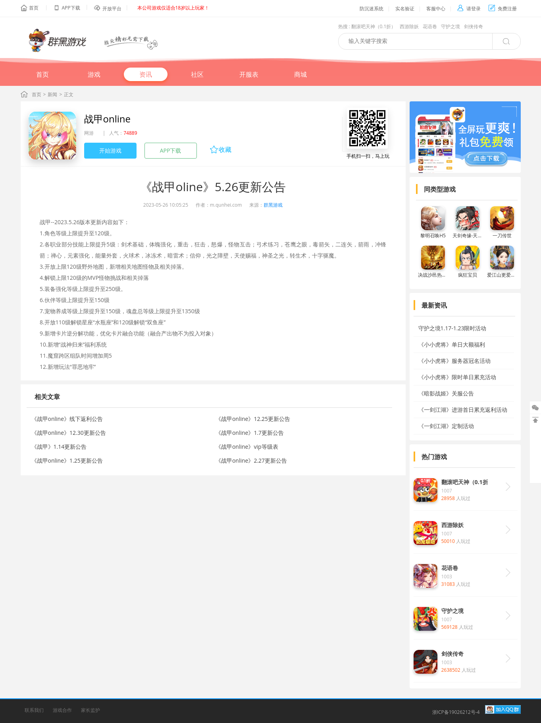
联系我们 (34, 710)
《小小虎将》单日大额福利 (451, 344)
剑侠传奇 (473, 26)
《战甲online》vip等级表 (247, 446)
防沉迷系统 (371, 8)
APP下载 (170, 150)
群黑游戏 (273, 205)
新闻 (52, 94)
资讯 (145, 74)
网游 (89, 133)
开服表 (248, 74)
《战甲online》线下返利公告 (67, 419)
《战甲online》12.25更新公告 (253, 419)
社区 (197, 74)
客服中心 (435, 8)
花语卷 (430, 26)
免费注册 (503, 8)
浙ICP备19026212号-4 (456, 712)
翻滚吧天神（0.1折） (373, 26)
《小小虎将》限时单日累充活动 (457, 377)
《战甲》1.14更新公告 (59, 446)
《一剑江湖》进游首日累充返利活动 (462, 409)
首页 (34, 7)
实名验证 (404, 8)
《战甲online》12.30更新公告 (68, 432)
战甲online (107, 118)
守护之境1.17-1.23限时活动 (452, 328)
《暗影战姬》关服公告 (446, 393)
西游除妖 (409, 26)
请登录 (469, 8)
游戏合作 (62, 710)
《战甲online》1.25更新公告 (67, 460)
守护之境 (450, 26)
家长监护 (90, 710)
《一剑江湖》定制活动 (446, 426)
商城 (300, 74)
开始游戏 (110, 150)
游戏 (94, 74)
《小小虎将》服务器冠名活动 (454, 360)
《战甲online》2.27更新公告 (251, 460)
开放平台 (111, 8)
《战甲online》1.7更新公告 (250, 432)
